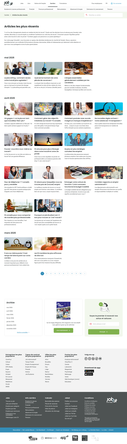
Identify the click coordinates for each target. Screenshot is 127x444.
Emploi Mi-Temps (30, 367)
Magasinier (68, 369)
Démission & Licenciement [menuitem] (95, 9)
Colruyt (8, 362)
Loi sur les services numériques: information (91, 413)
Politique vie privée (90, 407)
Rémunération (29, 410)
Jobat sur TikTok (70, 413)
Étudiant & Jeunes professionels (31, 401)
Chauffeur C (68, 362)
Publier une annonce (71, 401)
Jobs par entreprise (12, 404)
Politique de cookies (90, 405)
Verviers (47, 379)
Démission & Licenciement (33, 415)
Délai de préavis (50, 408)
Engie (7, 369)
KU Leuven (9, 377)
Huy (46, 367)
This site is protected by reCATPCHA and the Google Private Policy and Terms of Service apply (92, 419)
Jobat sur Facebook (71, 406)
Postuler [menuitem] (31, 9)
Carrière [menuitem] (52, 3)
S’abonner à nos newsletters (11, 414)
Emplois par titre (11, 408)
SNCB (7, 386)
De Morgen (50, 430)
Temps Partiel (29, 362)
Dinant (47, 364)
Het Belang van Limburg (78, 430)
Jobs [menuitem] (21, 3)
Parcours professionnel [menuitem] (46, 9)
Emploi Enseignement (32, 364)
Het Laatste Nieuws (28, 430)
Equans (8, 372)
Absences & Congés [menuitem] (76, 9)
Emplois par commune (13, 411)
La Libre (104, 430)
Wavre (47, 381)
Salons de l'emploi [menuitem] (40, 3)
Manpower (9, 379)
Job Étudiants (29, 374)
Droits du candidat (90, 403)
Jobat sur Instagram (71, 408)
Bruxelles (48, 362)
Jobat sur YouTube (71, 416)
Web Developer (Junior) (72, 379)
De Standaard (41, 430)
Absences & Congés (31, 412)
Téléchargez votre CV (12, 417)
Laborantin (68, 367)
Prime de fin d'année (51, 406)
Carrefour (8, 359)
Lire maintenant (62, 330)
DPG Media (9, 367)
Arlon (46, 359)
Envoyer (102, 332)
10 (80, 273)
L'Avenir (111, 430)
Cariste (67, 364)
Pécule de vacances (51, 404)
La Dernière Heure (94, 430)
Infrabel (8, 374)
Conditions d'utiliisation (91, 401)
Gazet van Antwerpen (62, 430)
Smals (8, 384)
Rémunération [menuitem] (61, 9)
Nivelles (47, 377)
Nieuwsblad (16, 430)
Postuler (27, 405)
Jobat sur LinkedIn (70, 411)
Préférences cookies (90, 409)
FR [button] (106, 3)
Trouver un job (10, 401)
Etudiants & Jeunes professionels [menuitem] (14, 9)
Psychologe (68, 372)
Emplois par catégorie (12, 406)
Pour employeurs (97, 3)
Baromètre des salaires (52, 401)
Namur (47, 372)
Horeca (27, 372)
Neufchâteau (49, 374)
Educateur (68, 381)
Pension (27, 417)
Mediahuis (9, 381)
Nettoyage (68, 374)
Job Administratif (30, 359)
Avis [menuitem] (29, 3)
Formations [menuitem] (63, 3)
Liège (46, 369)
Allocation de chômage (52, 411)
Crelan (8, 364)
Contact (67, 404)
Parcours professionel (32, 407)
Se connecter (116, 3)
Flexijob (27, 369)
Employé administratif (72, 359)
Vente (66, 377)
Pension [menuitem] (109, 9)
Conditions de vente (90, 411)
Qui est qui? (68, 418)
